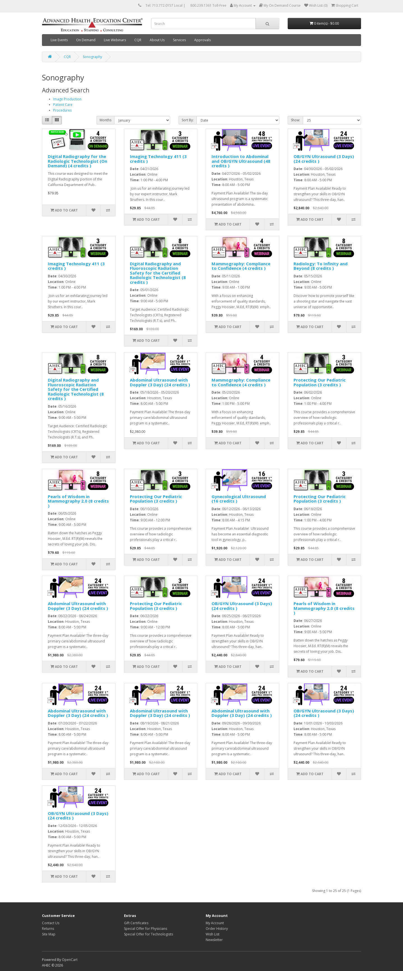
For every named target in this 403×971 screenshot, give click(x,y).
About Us (157, 40)
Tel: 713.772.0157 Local (164, 5)
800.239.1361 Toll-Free (208, 5)
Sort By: (188, 120)
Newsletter (214, 939)
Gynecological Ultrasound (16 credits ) (239, 499)
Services (179, 40)
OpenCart (70, 959)
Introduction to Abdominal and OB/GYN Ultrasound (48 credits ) (241, 161)
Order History (217, 928)
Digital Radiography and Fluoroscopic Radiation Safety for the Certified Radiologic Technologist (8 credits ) (158, 273)
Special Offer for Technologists (148, 934)
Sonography (92, 56)
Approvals (202, 40)
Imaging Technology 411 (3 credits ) (158, 159)
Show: (295, 120)
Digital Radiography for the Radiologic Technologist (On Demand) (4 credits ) (77, 161)
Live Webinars (115, 40)
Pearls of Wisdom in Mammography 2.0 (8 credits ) (78, 501)
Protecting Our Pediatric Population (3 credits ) (320, 382)
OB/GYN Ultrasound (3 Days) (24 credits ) (324, 159)
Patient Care (62, 104)
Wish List (212, 934)
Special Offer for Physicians (145, 928)
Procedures (62, 110)
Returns (48, 928)
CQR (137, 40)
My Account (215, 923)
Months (105, 120)
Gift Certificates (136, 923)
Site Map (48, 934)
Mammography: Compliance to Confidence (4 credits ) (241, 266)
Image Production (67, 99)
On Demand (85, 40)
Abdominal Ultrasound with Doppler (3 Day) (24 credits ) (160, 382)
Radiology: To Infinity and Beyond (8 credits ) (321, 266)
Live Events (59, 40)
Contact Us (50, 923)
